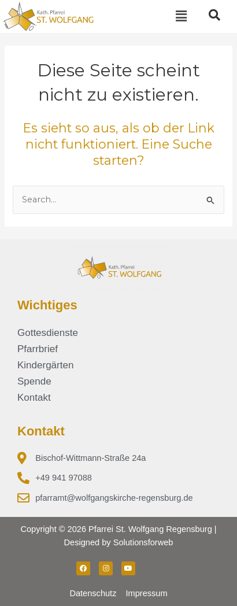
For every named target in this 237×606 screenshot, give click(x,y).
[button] (181, 16)
